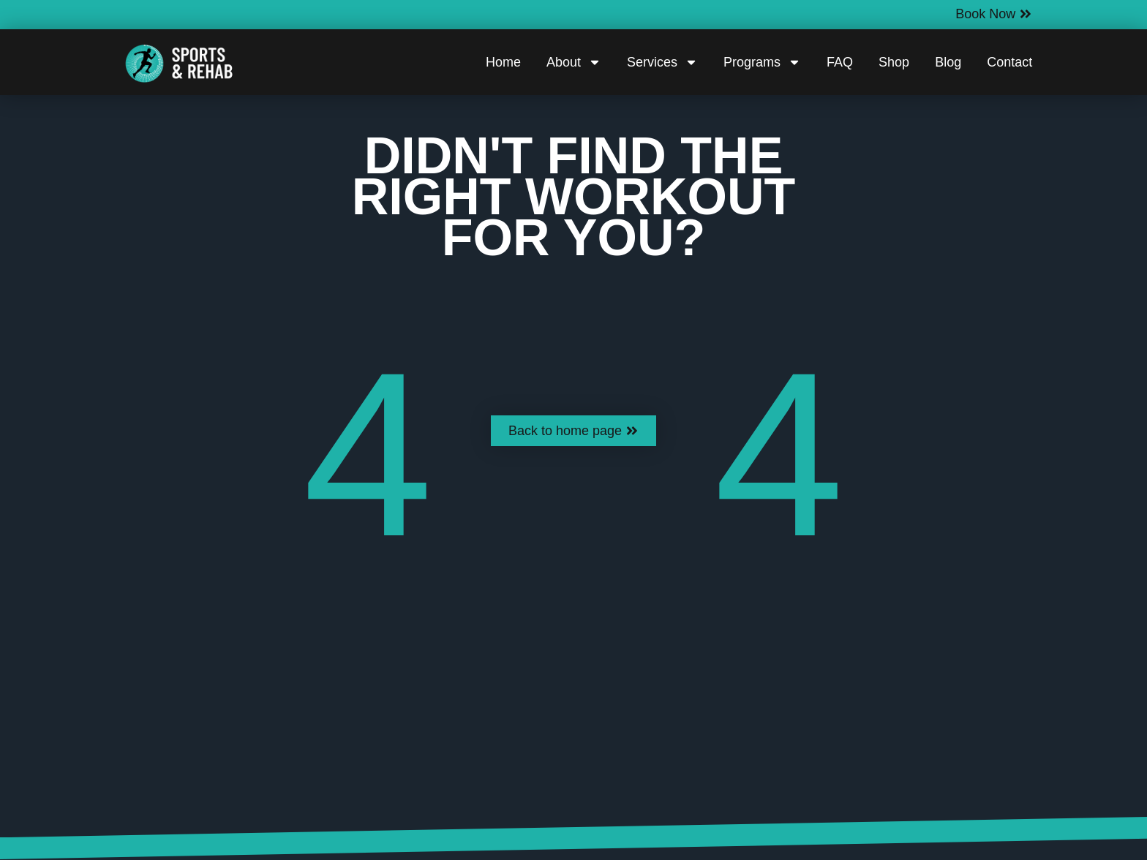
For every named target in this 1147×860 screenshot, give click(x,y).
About (573, 62)
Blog (948, 62)
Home (503, 62)
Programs (762, 62)
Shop (894, 62)
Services (662, 62)
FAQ (840, 62)
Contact (1009, 62)
